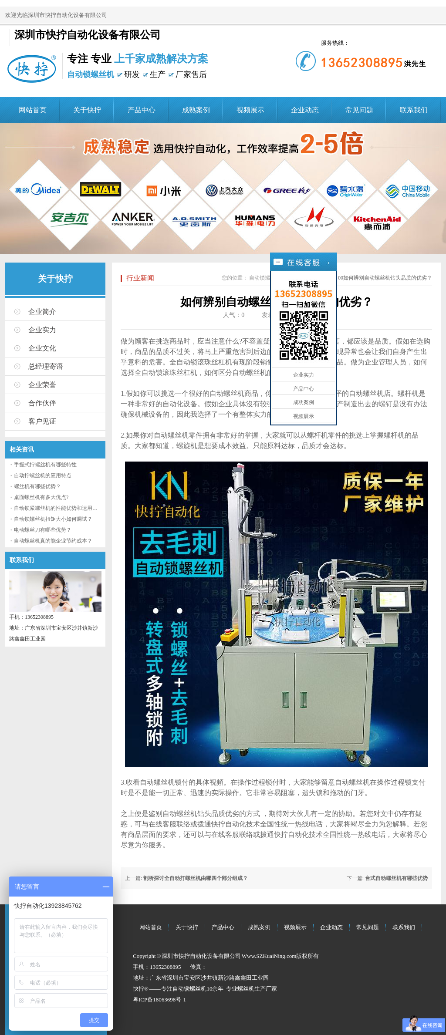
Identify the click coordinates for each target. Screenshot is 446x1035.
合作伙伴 (42, 403)
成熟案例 (196, 110)
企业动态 (305, 110)
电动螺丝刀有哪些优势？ (42, 530)
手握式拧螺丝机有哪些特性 (45, 465)
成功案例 (303, 402)
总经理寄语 (45, 366)
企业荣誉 (42, 384)
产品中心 (141, 110)
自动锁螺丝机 (264, 278)
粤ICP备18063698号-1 (159, 999)
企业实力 (42, 330)
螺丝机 (245, 988)
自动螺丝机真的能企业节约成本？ (53, 541)
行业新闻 (140, 278)
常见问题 (359, 110)
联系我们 (414, 110)
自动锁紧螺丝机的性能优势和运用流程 (58, 508)
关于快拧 (87, 110)
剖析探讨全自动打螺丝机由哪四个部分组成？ (195, 878)
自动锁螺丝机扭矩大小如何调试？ (53, 519)
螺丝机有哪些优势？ (37, 486)
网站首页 (33, 110)
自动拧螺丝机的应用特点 (42, 475)
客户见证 (42, 421)
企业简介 (42, 311)
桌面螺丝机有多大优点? (41, 497)
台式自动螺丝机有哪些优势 (396, 878)
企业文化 (42, 348)
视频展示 (250, 110)
